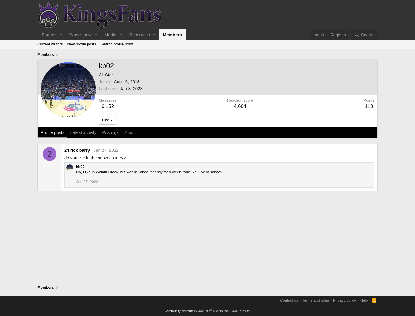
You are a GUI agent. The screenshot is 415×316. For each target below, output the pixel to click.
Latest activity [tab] (83, 132)
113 (369, 106)
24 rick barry (77, 150)
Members (172, 34)
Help (364, 300)
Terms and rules (315, 300)
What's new (80, 34)
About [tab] (130, 132)
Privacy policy (344, 300)
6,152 (108, 106)
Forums (49, 34)
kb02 (80, 167)
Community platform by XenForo (207, 311)
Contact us (289, 300)
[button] (61, 34)
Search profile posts (117, 44)
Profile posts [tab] (53, 132)
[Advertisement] (207, 238)
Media (110, 34)
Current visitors (50, 44)
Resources (139, 34)
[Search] (364, 34)
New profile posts (81, 44)
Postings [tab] (110, 132)
